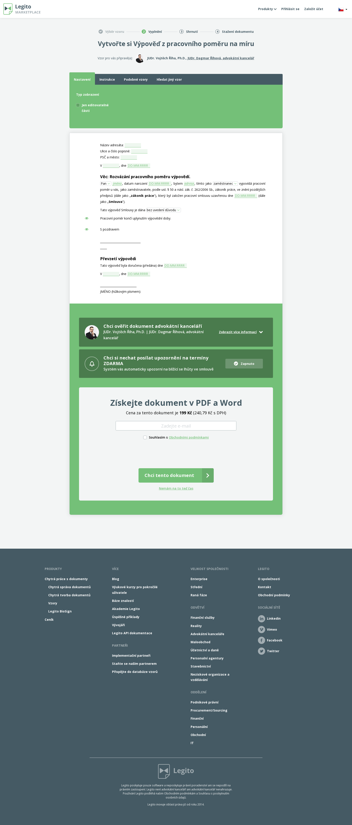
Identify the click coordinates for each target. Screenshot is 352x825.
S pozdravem (109, 229)
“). (123, 202)
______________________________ (120, 241)
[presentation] (176, 453)
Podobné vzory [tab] (136, 79)
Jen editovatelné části (95, 108)
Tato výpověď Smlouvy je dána (122, 210)
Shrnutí (192, 31)
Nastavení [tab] (82, 79)
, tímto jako (203, 183)
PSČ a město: (110, 157)
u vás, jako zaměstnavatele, (131, 189)
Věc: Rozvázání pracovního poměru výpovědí (144, 176)
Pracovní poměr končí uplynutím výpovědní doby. (135, 218)
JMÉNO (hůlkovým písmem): (120, 291)
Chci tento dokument (169, 475)
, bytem (177, 183)
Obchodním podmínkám (180, 793)
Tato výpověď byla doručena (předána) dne (131, 265)
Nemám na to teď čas (176, 488)
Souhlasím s (158, 437)
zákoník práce (142, 195)
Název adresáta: (112, 145)
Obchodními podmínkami (189, 437)
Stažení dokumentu (238, 31)
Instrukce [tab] (107, 79)
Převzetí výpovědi (118, 258)
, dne (122, 165)
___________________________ (118, 285)
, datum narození (134, 183)
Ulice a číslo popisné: (115, 151)
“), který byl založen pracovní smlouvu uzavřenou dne (193, 195)
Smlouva (115, 202)
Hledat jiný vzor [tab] (169, 79)
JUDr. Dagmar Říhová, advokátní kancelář (220, 58)
